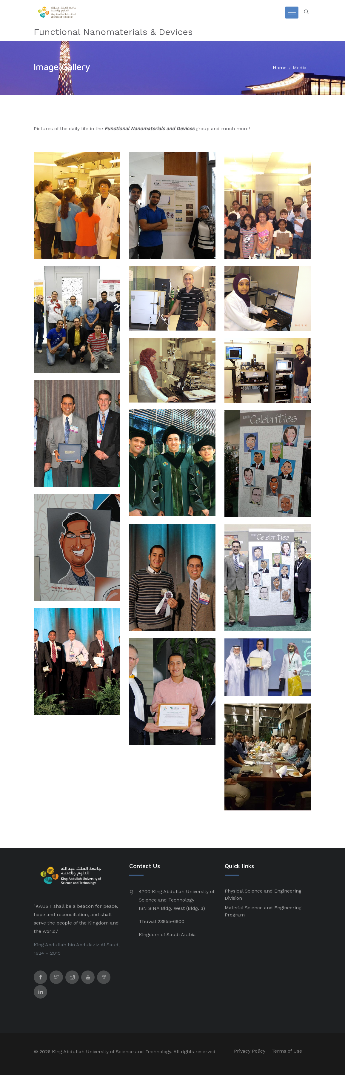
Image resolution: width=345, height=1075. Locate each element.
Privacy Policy (249, 1051)
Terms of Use (287, 1051)
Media (300, 67)
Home (280, 67)
